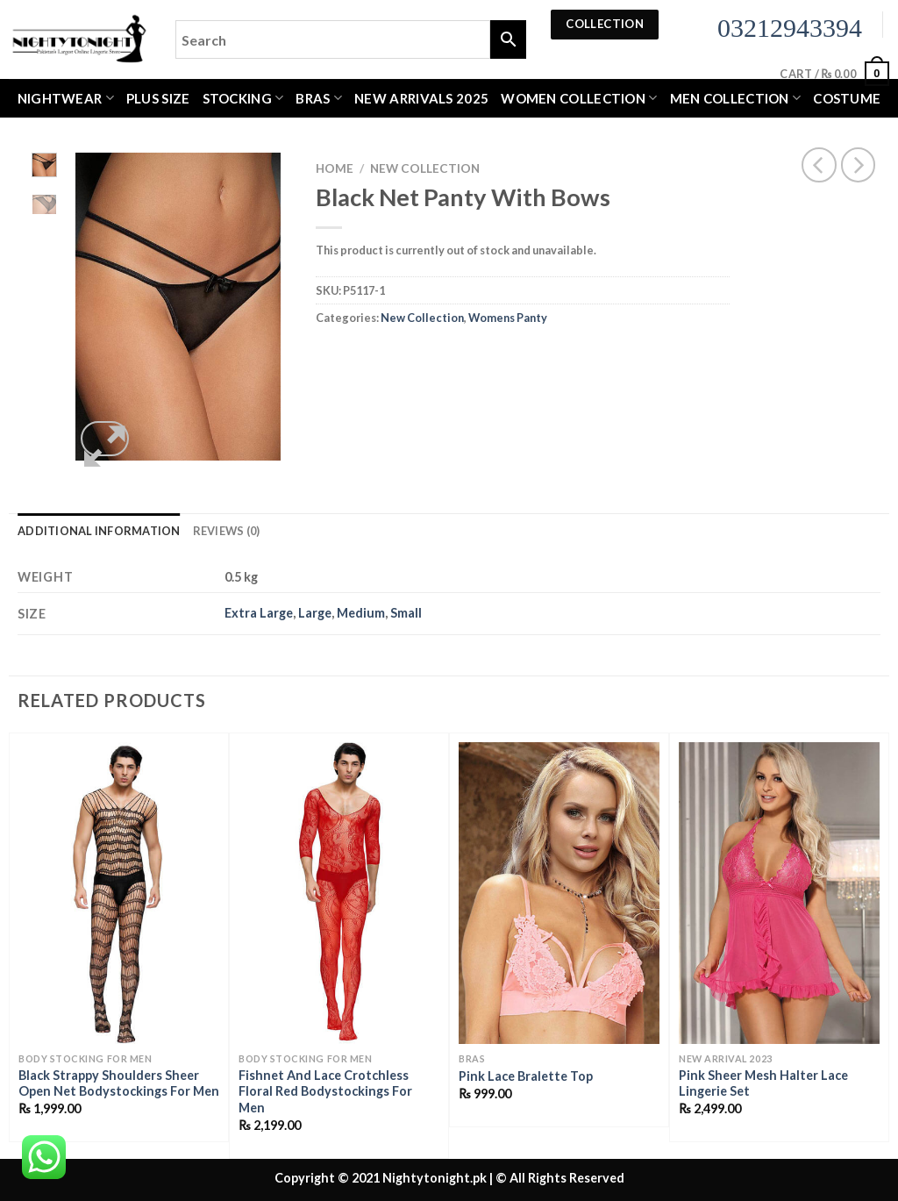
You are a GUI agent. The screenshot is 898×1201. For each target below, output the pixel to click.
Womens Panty (507, 318)
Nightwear (66, 97)
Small (406, 612)
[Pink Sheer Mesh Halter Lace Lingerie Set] (779, 893)
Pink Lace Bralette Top (526, 1076)
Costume (846, 98)
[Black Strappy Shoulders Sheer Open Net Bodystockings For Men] (118, 893)
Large (314, 612)
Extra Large (258, 612)
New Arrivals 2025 (421, 98)
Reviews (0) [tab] (226, 531)
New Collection (425, 168)
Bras (319, 97)
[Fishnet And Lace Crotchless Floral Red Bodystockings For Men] (339, 893)
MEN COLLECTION (736, 97)
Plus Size (158, 98)
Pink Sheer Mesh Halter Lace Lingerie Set (763, 1083)
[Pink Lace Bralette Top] (559, 893)
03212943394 (789, 27)
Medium (361, 612)
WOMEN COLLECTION (579, 97)
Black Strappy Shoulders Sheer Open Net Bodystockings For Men (118, 1083)
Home (334, 168)
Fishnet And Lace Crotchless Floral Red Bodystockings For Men (325, 1091)
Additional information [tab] (99, 531)
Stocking (243, 97)
